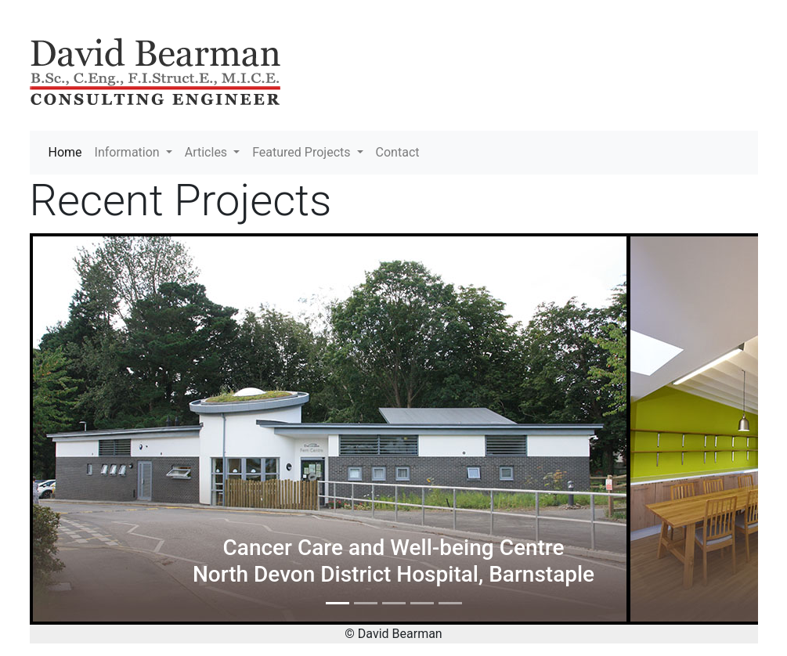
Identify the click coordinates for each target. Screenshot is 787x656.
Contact (398, 152)
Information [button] (129, 152)
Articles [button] (207, 152)
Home (68, 151)
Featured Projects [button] (302, 152)
